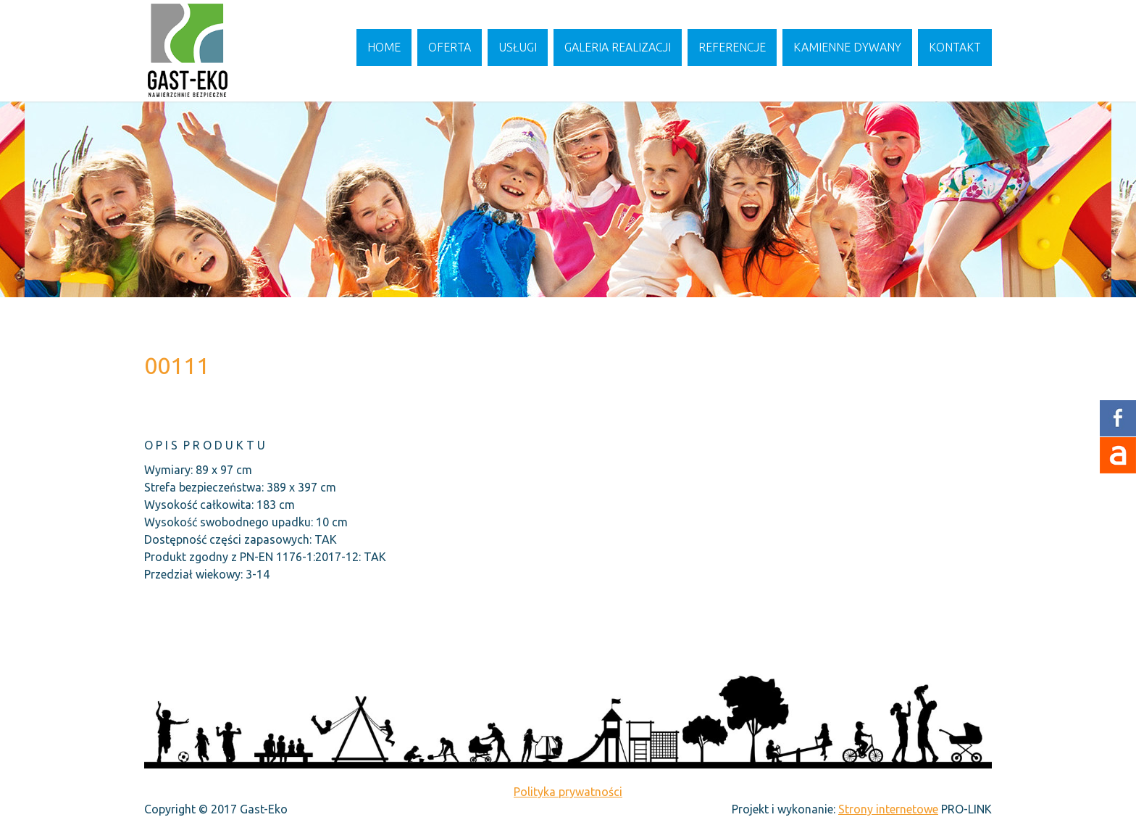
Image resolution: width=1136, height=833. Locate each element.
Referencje (732, 47)
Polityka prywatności (568, 791)
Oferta (449, 47)
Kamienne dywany (847, 47)
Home (384, 47)
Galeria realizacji (617, 47)
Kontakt (955, 47)
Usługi (517, 47)
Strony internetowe (888, 809)
